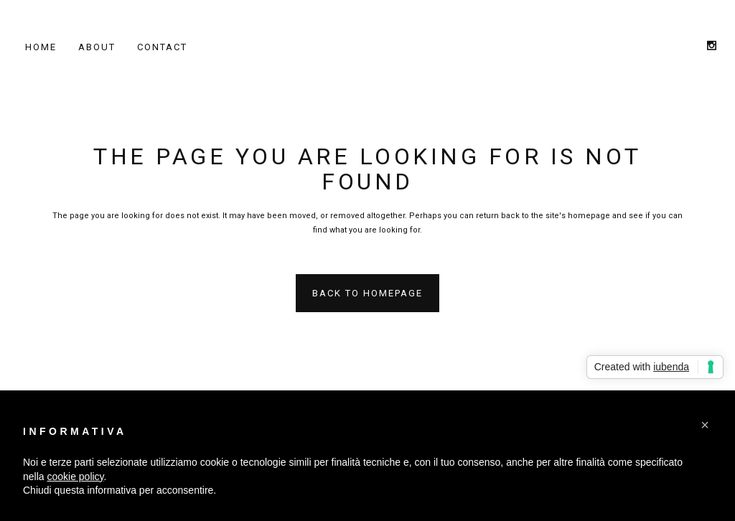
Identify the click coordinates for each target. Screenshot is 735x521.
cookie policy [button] (75, 476)
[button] (704, 424)
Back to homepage (367, 293)
